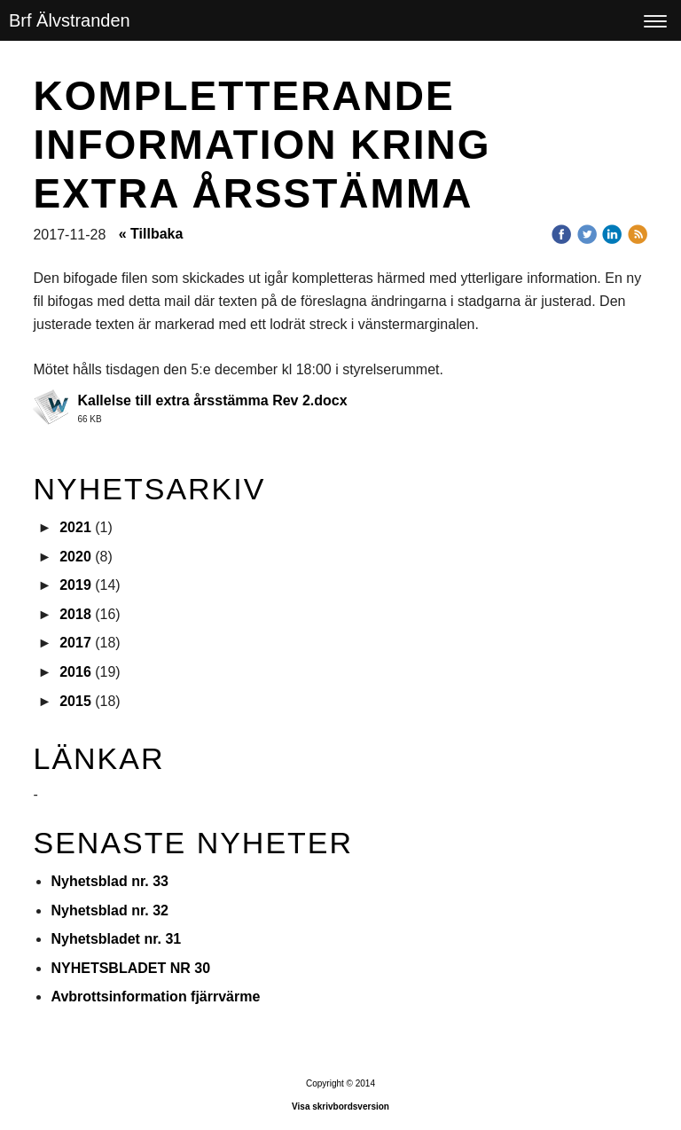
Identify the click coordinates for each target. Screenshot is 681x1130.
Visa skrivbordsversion (340, 1106)
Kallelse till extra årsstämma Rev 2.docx (212, 400)
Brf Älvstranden (69, 20)
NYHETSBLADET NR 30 (130, 968)
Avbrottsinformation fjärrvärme (155, 996)
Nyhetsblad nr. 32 (109, 910)
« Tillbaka (151, 233)
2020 (75, 556)
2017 (75, 642)
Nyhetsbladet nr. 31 (116, 938)
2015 (75, 701)
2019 (75, 584)
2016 (75, 671)
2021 (75, 527)
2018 (75, 614)
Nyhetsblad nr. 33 (109, 881)
